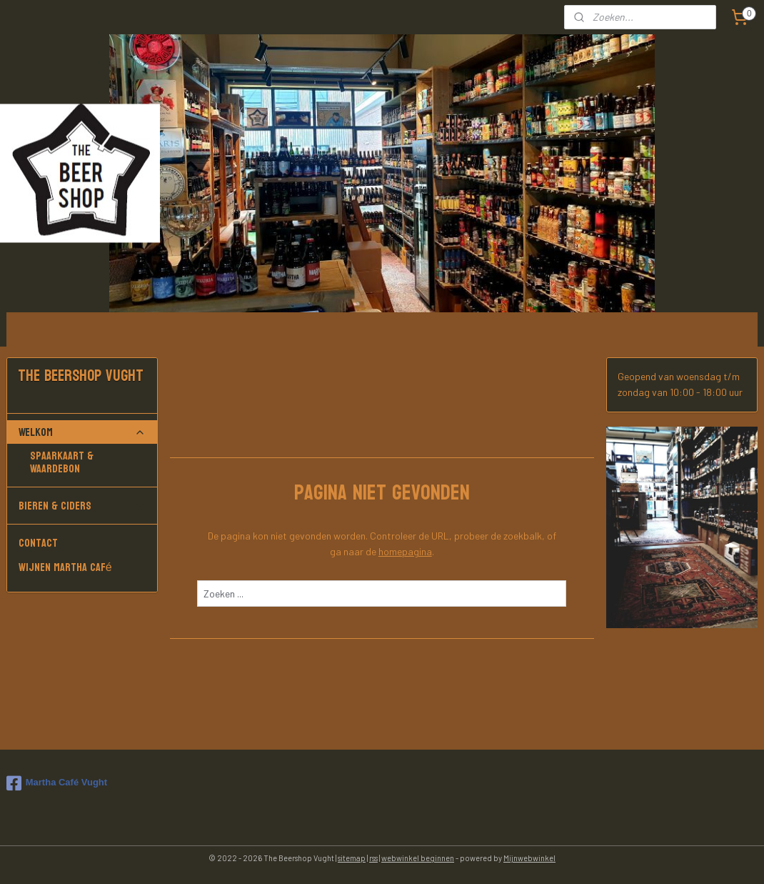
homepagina (405, 551)
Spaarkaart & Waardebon (62, 462)
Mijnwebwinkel (529, 858)
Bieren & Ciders (82, 505)
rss (373, 858)
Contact (38, 542)
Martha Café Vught (56, 783)
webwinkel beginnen (417, 858)
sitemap (352, 858)
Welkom (82, 432)
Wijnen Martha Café (65, 567)
